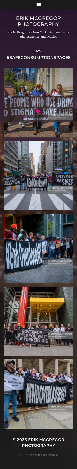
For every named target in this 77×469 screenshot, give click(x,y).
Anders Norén (46, 455)
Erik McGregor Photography (38, 21)
